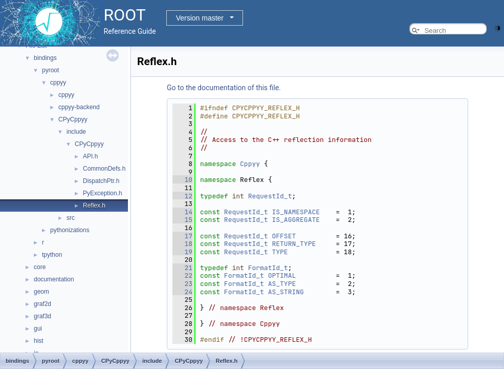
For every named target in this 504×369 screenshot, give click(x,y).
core (40, 267)
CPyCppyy (72, 119)
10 (182, 179)
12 (182, 196)
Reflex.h (94, 205)
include (76, 131)
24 (182, 292)
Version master (200, 18)
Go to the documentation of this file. (224, 88)
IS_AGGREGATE (296, 219)
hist (38, 340)
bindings (45, 57)
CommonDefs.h (104, 168)
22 (182, 275)
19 (182, 252)
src (71, 217)
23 (182, 283)
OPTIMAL (282, 275)
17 (182, 236)
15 (182, 219)
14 (182, 212)
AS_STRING (286, 292)
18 (182, 243)
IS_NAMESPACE (296, 212)
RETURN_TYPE (294, 243)
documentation (54, 279)
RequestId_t (270, 196)
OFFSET (284, 236)
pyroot (50, 70)
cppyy (58, 82)
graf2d (42, 304)
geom (41, 291)
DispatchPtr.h (101, 180)
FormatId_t (268, 267)
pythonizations (70, 230)
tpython (52, 254)
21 (182, 267)
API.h (90, 156)
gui (38, 328)
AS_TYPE (282, 283)
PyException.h (102, 193)
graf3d (42, 316)
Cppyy (250, 163)
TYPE (280, 252)
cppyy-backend (79, 107)
